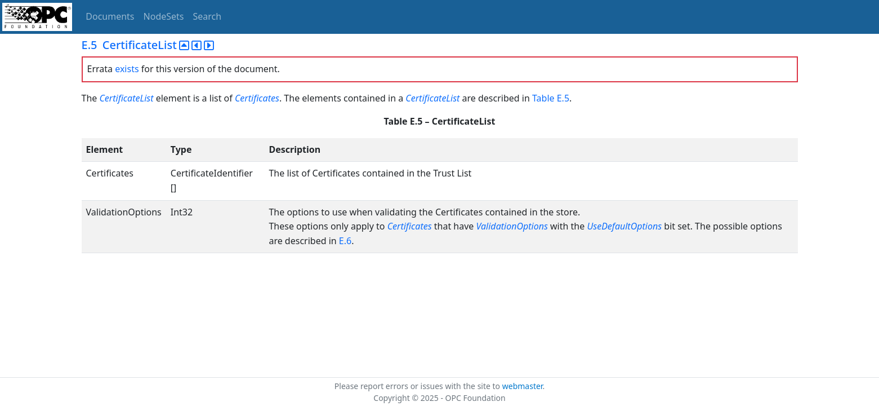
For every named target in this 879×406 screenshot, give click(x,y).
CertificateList (126, 98)
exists (127, 69)
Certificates (257, 98)
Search (207, 16)
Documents (110, 16)
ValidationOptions (512, 226)
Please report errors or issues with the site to (418, 386)
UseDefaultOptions (624, 226)
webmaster (522, 386)
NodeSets (164, 16)
